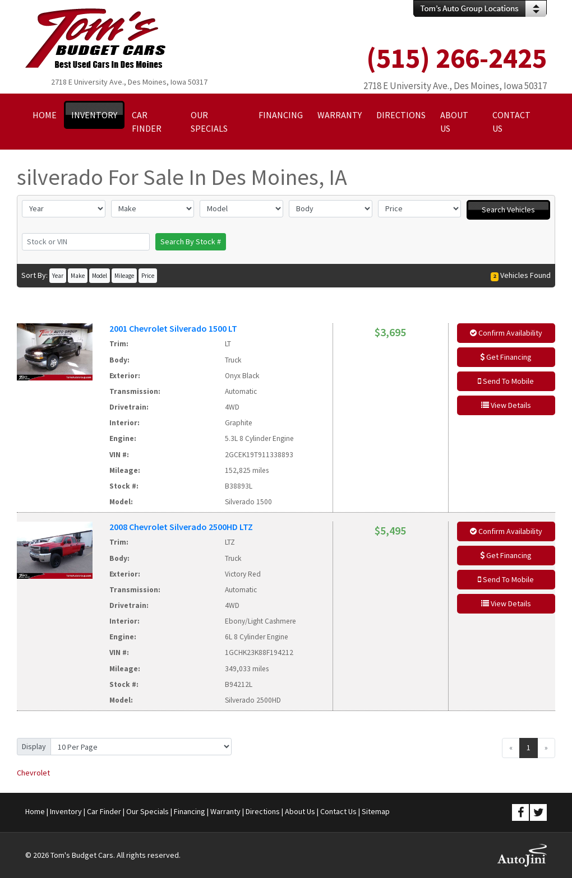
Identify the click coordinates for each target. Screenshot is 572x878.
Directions (263, 811)
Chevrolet (33, 773)
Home (35, 811)
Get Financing (506, 357)
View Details (506, 405)
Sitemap (376, 811)
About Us (300, 811)
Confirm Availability (506, 333)
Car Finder (104, 811)
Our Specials (147, 811)
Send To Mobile (506, 381)
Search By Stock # (190, 241)
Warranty (225, 811)
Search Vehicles (508, 210)
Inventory (66, 811)
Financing (189, 811)
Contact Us (338, 811)
